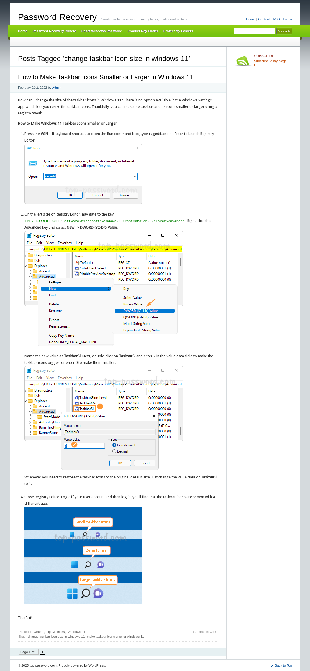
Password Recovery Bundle (54, 31)
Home (250, 19)
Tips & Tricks (55, 632)
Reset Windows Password (101, 31)
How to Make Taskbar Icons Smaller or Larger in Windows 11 (105, 77)
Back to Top (283, 665)
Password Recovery (57, 17)
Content (264, 19)
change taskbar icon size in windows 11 (56, 636)
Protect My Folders (178, 31)
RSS (276, 19)
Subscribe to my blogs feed (273, 60)
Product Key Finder (142, 31)
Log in (287, 19)
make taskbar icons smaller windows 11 (115, 636)
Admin (56, 87)
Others (38, 632)
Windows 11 (77, 632)
